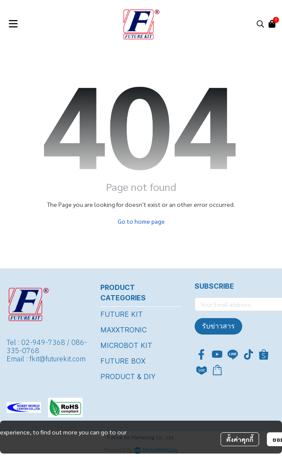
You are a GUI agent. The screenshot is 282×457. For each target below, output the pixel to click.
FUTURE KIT (121, 314)
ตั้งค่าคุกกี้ (239, 439)
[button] (260, 24)
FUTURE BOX (122, 361)
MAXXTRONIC (123, 329)
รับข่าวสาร (218, 326)
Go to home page (141, 221)
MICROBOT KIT (126, 345)
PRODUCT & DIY (128, 376)
